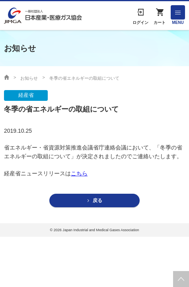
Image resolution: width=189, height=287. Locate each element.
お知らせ (29, 78)
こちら (79, 173)
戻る (97, 200)
